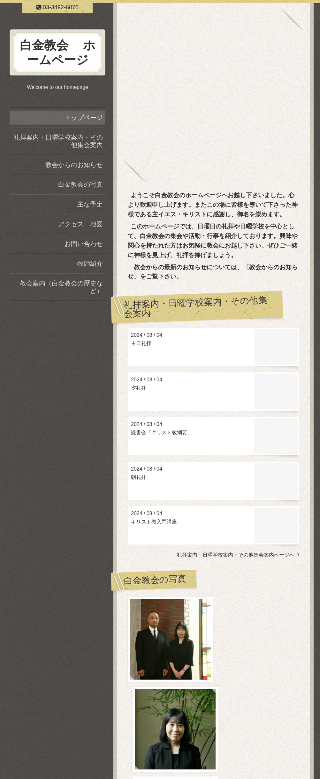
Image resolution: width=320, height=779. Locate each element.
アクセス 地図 (80, 223)
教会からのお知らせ (74, 164)
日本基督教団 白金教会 (197, 757)
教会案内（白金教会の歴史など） (61, 287)
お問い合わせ (84, 243)
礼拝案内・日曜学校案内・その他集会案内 (58, 141)
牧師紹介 (90, 263)
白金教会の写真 (80, 184)
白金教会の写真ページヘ (268, 721)
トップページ (84, 117)
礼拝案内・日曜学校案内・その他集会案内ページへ (238, 555)
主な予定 (90, 204)
